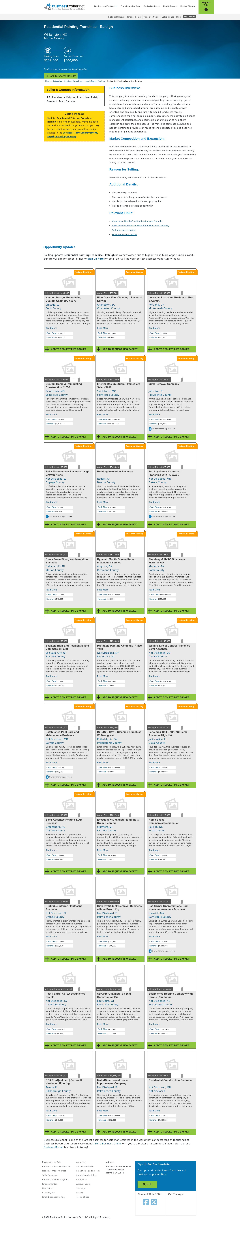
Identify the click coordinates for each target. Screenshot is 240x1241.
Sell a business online (124, 230)
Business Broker (54, 1147)
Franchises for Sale (130, 6)
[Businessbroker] (64, 6)
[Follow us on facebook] (146, 1202)
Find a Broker (170, 6)
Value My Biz (168, 17)
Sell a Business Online (108, 1143)
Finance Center (134, 17)
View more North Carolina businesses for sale (137, 221)
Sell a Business (151, 6)
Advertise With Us (85, 1166)
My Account (189, 17)
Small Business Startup (53, 1196)
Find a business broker (124, 234)
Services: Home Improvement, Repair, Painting (65, 69)
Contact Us (81, 1179)
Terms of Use (82, 1196)
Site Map (80, 1188)
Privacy (79, 1192)
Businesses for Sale (104, 6)
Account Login (83, 1183)
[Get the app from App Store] (183, 1208)
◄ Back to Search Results (61, 76)
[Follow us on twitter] (154, 1202)
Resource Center (151, 17)
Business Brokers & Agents (55, 1179)
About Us (80, 1162)
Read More (51, 327)
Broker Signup (187, 6)
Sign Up (147, 1184)
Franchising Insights (86, 1175)
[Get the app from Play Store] (183, 1229)
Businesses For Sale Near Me (56, 1166)
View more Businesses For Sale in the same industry (140, 225)
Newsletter (47, 1188)
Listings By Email (116, 17)
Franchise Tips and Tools (88, 1170)
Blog (178, 17)
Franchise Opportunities (54, 1170)
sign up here (96, 258)
